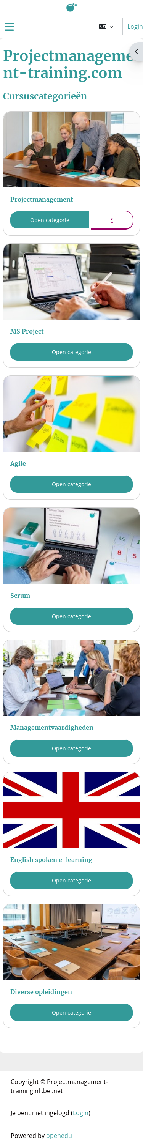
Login (135, 26)
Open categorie (49, 220)
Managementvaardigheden (51, 727)
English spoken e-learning (51, 859)
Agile (18, 463)
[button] (106, 26)
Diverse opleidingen (41, 992)
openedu (59, 1135)
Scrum (20, 595)
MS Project (27, 331)
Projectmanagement (41, 199)
